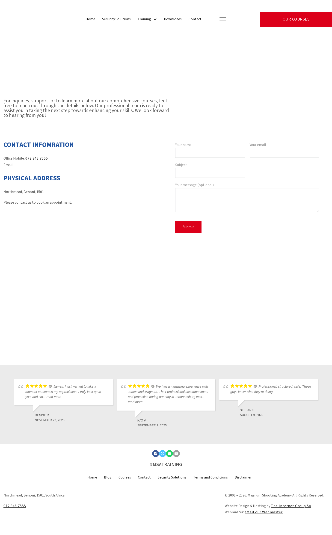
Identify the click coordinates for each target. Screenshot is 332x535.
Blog (108, 477)
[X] (162, 453)
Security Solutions (116, 19)
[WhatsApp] (169, 453)
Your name (210, 148)
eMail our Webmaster (264, 512)
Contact (195, 19)
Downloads (173, 19)
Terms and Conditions (210, 477)
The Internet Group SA (291, 505)
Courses (125, 477)
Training (144, 19)
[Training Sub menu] (155, 19)
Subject (210, 168)
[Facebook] (155, 453)
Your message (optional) (247, 198)
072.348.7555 (14, 505)
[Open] (222, 19)
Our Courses (296, 19)
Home (90, 19)
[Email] (176, 453)
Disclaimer (243, 477)
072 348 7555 (36, 158)
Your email (285, 148)
